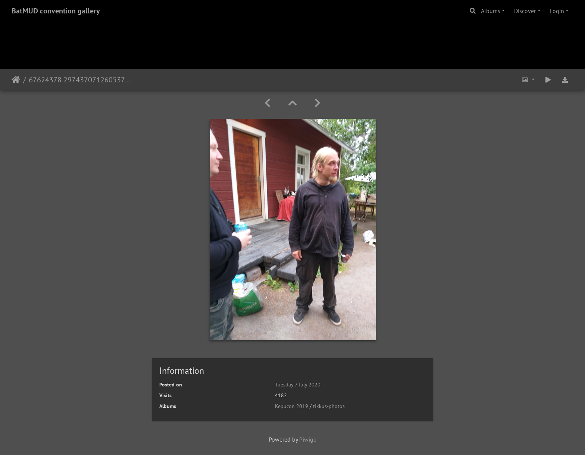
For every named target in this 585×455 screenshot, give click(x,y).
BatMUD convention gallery (56, 11)
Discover (525, 11)
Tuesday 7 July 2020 (297, 384)
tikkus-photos (329, 406)
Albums (490, 11)
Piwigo (308, 439)
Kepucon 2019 (291, 406)
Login (557, 11)
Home (16, 79)
